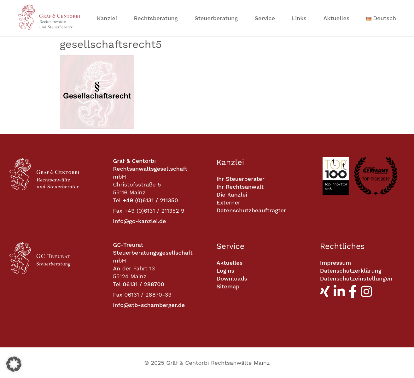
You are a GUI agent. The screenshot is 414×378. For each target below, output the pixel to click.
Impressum (335, 262)
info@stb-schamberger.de (149, 305)
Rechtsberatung (156, 18)
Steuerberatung (216, 18)
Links (299, 18)
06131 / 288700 (143, 284)
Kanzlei (107, 18)
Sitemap (228, 286)
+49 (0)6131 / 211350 (150, 200)
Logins (226, 270)
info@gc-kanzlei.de (139, 221)
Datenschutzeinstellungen (356, 278)
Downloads (232, 278)
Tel (117, 200)
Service (264, 18)
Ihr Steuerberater (241, 178)
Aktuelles (337, 18)
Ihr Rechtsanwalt (240, 186)
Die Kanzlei (232, 194)
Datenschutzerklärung (351, 270)
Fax (117, 210)
